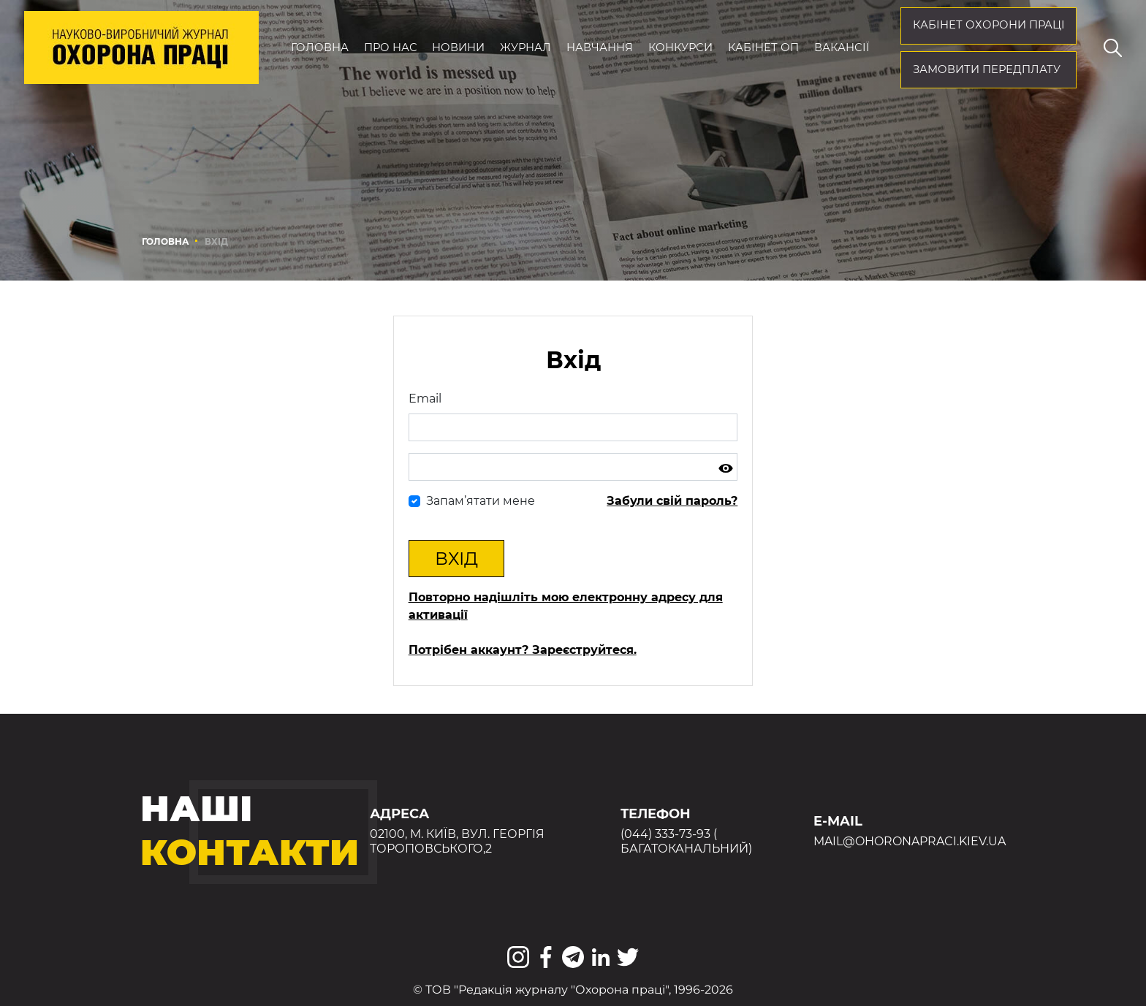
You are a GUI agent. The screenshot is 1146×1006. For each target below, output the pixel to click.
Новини (458, 47)
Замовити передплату (986, 69)
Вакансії (841, 47)
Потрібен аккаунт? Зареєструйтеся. (523, 650)
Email (425, 398)
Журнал (525, 47)
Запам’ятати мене (480, 501)
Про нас (390, 47)
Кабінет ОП (763, 47)
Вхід (456, 558)
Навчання (599, 47)
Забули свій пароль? (672, 501)
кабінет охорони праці (989, 24)
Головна (320, 47)
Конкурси (680, 47)
